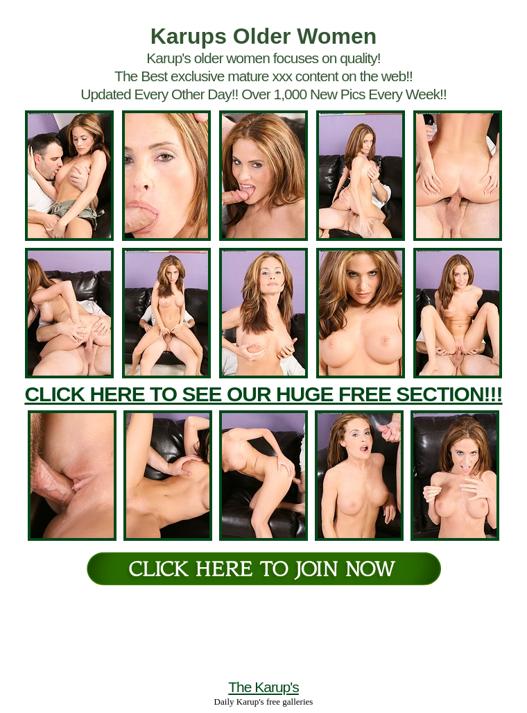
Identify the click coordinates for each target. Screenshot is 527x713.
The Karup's (263, 687)
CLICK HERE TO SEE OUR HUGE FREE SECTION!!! (263, 394)
